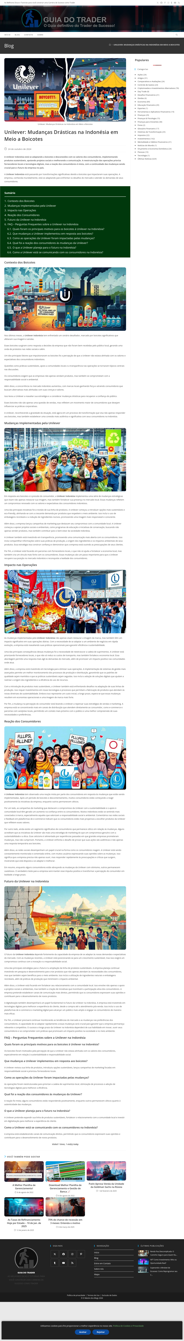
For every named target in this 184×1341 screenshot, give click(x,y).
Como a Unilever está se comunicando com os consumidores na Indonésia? (55, 252)
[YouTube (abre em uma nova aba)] (175, 2)
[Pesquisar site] (177, 35)
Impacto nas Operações (20, 210)
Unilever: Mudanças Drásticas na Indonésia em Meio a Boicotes (147, 44)
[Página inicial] (110, 44)
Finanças (141, 115)
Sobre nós (99, 1269)
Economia (142, 101)
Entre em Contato (102, 1263)
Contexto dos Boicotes (19, 201)
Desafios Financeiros (147, 95)
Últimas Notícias (145, 158)
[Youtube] (63, 1263)
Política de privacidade (76, 1295)
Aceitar (82, 1332)
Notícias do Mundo (146, 145)
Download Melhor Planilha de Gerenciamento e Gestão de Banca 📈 (65, 1188)
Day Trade (142, 91)
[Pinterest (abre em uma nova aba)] (165, 2)
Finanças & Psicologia (147, 118)
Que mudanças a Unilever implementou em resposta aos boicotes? (50, 233)
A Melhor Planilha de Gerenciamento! (24, 1187)
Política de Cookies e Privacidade (128, 1325)
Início (96, 1252)
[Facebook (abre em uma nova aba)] (161, 2)
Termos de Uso (93, 1295)
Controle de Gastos (146, 85)
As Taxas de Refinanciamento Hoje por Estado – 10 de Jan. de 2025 (24, 1223)
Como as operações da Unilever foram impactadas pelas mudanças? (51, 238)
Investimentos (144, 138)
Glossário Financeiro (146, 128)
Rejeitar (101, 1332)
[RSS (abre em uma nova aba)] (178, 2)
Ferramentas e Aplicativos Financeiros (154, 111)
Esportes (141, 108)
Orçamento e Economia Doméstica (153, 148)
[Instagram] (72, 1254)
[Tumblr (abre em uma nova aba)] (171, 2)
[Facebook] (63, 1254)
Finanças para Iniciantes (148, 122)
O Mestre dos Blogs (90, 1298)
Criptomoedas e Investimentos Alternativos (156, 88)
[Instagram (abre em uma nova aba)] (168, 2)
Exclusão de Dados (109, 1295)
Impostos (142, 135)
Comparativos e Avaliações (149, 81)
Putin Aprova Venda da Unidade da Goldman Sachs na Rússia (106, 1185)
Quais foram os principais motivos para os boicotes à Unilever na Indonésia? (55, 229)
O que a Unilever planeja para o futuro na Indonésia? (41, 247)
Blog (96, 1258)
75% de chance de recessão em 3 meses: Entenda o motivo (65, 1221)
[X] (55, 1254)
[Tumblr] (55, 1263)
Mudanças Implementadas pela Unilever (30, 205)
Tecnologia (142, 155)
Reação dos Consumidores (22, 215)
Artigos (141, 78)
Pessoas (141, 152)
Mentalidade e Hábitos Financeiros (153, 142)
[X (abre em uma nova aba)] (158, 2)
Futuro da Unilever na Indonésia (25, 219)
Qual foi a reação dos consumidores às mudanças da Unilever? (47, 243)
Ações (140, 74)
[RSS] (72, 1263)
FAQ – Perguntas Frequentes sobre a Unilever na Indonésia (41, 224)
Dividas (141, 98)
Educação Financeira (146, 105)
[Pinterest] (81, 1254)
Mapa (96, 1274)
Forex (140, 125)
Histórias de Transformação (150, 132)
